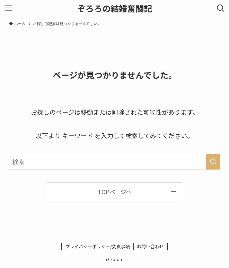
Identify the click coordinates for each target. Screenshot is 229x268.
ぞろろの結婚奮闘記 (114, 8)
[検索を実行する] (213, 162)
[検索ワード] (114, 162)
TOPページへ (115, 192)
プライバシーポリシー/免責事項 (97, 246)
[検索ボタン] (220, 8)
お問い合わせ (150, 246)
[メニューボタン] (8, 8)
